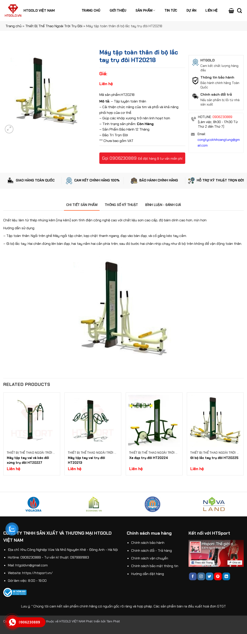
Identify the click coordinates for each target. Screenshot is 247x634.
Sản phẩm (145, 10)
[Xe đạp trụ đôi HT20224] (154, 421)
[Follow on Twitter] (209, 576)
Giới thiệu (118, 11)
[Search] (239, 10)
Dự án (191, 11)
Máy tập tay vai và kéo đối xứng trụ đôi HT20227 (28, 460)
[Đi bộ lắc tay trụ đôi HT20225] (215, 421)
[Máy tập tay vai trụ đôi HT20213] (93, 421)
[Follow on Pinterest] (218, 576)
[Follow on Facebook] (193, 576)
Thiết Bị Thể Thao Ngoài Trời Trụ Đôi (53, 26)
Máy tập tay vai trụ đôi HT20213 (86, 460)
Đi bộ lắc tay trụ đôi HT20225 (214, 458)
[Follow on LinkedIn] (226, 576)
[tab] (82, 204)
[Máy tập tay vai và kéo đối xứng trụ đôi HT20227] (32, 421)
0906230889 (123, 158)
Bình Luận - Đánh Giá (163, 205)
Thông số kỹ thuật (121, 205)
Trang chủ (91, 11)
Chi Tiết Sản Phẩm (81, 205)
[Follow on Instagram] (201, 576)
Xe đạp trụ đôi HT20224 (148, 458)
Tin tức (171, 11)
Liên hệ (211, 11)
